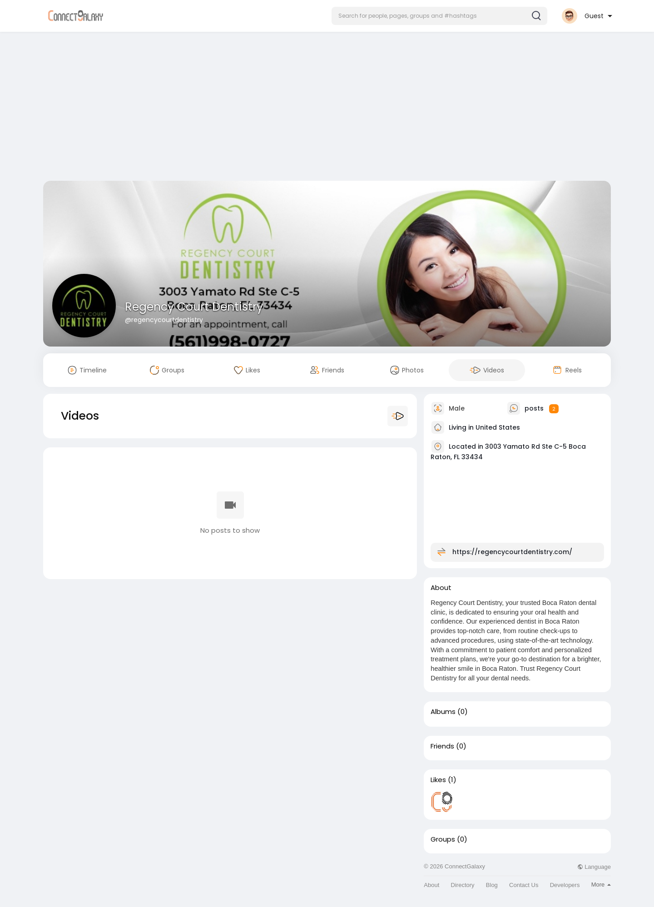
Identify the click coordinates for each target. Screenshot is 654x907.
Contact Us (523, 885)
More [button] (601, 884)
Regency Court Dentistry (194, 307)
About (431, 885)
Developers (565, 885)
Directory (463, 885)
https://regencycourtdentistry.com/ (512, 551)
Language (594, 867)
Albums (443, 711)
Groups (443, 839)
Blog (492, 885)
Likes (438, 779)
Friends (442, 746)
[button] (439, 16)
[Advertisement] (327, 108)
